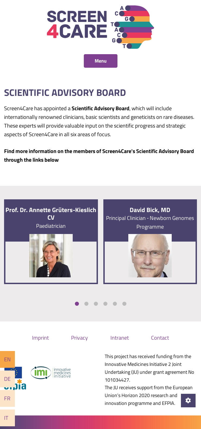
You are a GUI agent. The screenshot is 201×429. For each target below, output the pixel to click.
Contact (160, 337)
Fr (7, 398)
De (7, 379)
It (6, 418)
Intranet (119, 337)
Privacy (79, 337)
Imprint (40, 337)
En (7, 359)
